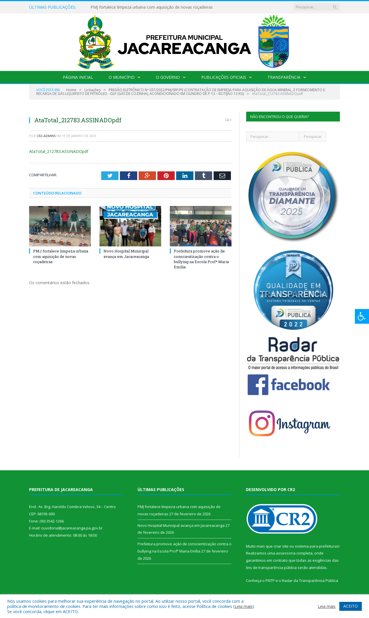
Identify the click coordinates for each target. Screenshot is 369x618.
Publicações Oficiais (223, 77)
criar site (281, 546)
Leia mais (244, 606)
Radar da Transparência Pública (310, 580)
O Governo (168, 77)
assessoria (285, 553)
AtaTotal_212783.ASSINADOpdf (58, 151)
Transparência (284, 77)
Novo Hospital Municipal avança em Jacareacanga (126, 253)
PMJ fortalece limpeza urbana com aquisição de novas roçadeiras (152, 7)
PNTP (270, 580)
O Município (122, 77)
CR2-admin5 (46, 136)
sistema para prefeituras (317, 546)
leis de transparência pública (271, 567)
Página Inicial (78, 77)
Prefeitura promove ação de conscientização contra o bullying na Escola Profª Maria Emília (201, 258)
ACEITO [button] (350, 606)
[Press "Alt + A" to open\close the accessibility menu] (362, 316)
